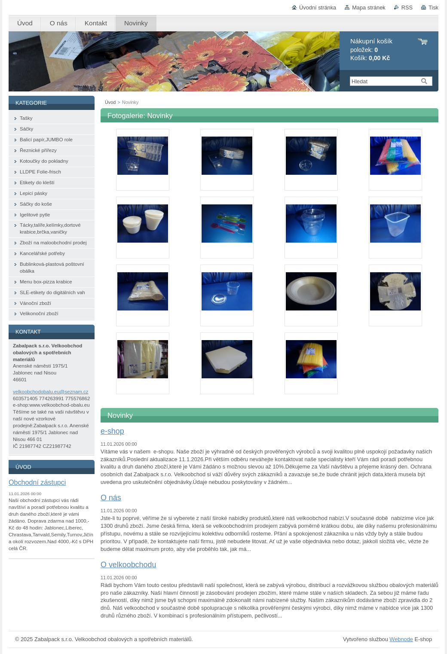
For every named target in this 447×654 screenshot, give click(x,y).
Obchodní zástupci (37, 482)
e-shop (112, 431)
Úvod (110, 102)
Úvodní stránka (317, 7)
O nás (111, 497)
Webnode (401, 639)
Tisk (433, 7)
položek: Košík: (371, 49)
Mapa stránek (369, 7)
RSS (407, 7)
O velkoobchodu (128, 564)
